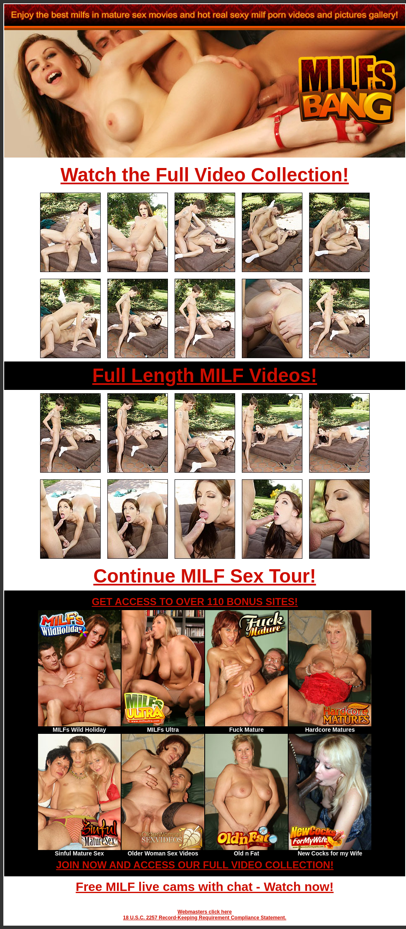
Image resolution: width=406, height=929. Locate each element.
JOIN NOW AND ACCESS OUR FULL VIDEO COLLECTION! (194, 864)
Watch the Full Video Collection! (205, 175)
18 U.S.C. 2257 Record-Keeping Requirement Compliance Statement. (205, 918)
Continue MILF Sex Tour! (204, 576)
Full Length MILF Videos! (204, 375)
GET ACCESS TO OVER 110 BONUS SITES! (195, 601)
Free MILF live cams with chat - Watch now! (204, 886)
